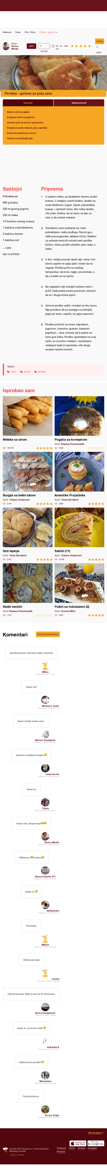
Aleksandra (53, 915)
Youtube (81, 1157)
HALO (21, 1163)
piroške (42, 371)
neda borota (52, 776)
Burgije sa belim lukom (28, 478)
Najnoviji (28, 102)
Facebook (61, 1157)
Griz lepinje (28, 534)
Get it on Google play (95, 1152)
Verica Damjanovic (45, 1019)
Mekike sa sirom (28, 422)
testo (13, 371)
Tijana (45, 811)
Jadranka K (53, 1054)
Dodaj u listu (100, 42)
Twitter (72, 1157)
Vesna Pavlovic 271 (45, 880)
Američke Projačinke (79, 478)
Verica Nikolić (15, 47)
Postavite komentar (48, 634)
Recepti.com (53, 5)
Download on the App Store (78, 1152)
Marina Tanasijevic (45, 742)
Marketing (13, 1160)
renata (55, 985)
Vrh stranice (95, 1141)
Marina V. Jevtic (50, 707)
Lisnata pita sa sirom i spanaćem (25, 122)
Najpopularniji (79, 102)
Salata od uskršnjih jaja (20, 138)
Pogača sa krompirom (79, 422)
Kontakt (22, 1160)
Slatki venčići (28, 590)
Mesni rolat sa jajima (18, 112)
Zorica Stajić (52, 1124)
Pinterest (61, 1160)
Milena (45, 950)
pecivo (27, 371)
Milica (45, 672)
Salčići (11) (79, 534)
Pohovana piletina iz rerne (21, 133)
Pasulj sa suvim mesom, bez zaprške (27, 127)
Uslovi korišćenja (41, 1157)
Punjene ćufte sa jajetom (21, 117)
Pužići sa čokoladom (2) (79, 590)
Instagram (92, 1157)
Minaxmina (45, 1089)
